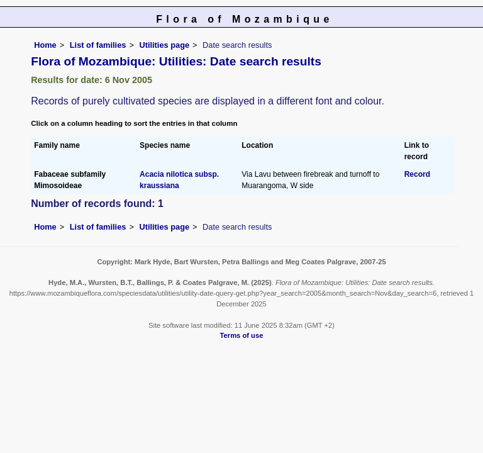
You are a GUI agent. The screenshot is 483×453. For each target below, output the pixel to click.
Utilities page (164, 45)
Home (45, 45)
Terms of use (242, 335)
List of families (98, 45)
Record (417, 174)
